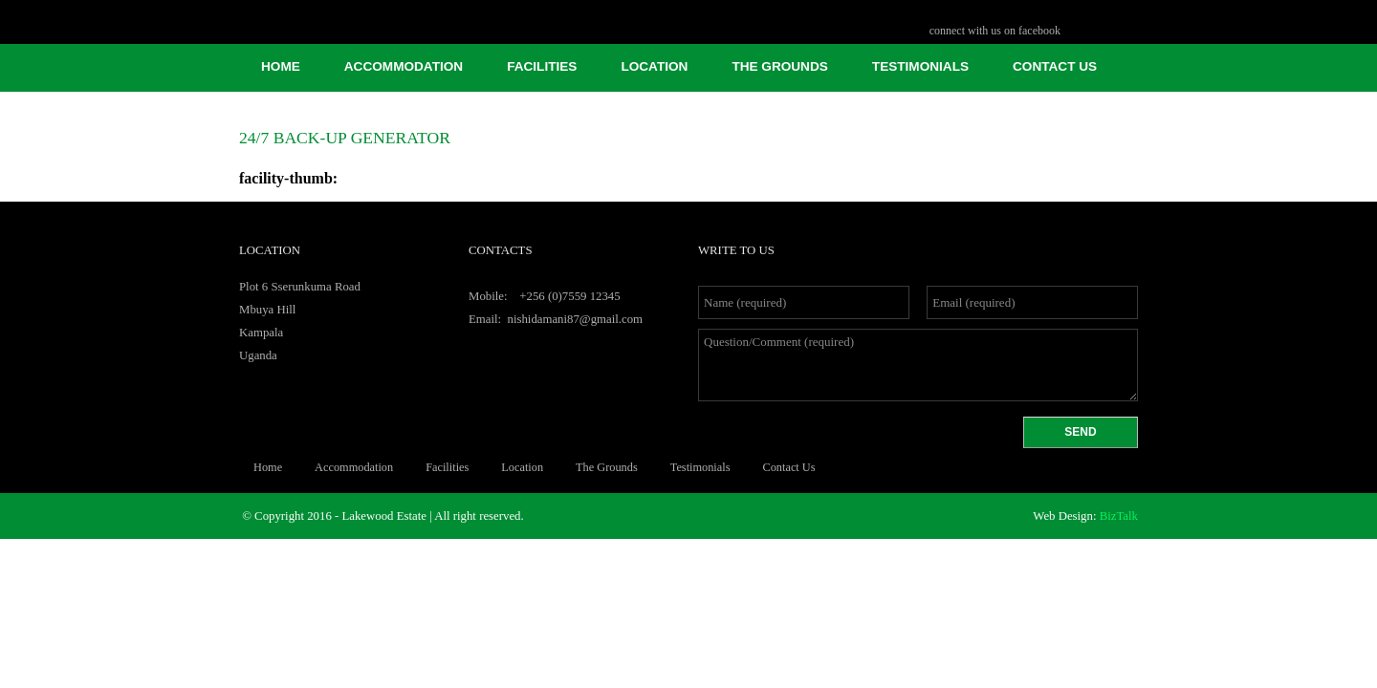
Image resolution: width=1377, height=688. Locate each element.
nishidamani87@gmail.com (576, 319)
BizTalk (1119, 516)
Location (654, 66)
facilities (542, 66)
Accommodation (403, 66)
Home (280, 66)
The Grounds (779, 66)
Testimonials (920, 66)
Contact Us (1055, 66)
